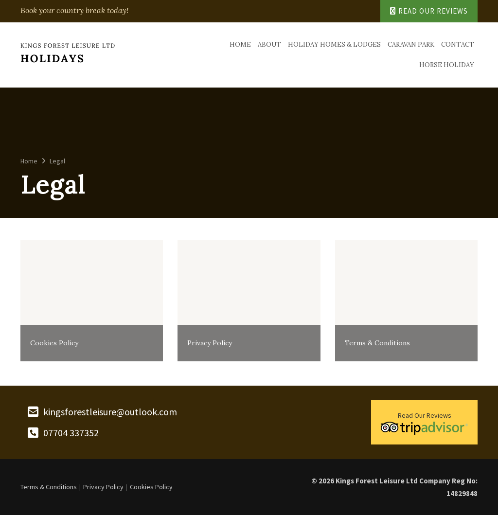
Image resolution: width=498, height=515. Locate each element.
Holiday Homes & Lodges (334, 44)
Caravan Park (411, 44)
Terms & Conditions (48, 486)
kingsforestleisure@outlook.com (110, 412)
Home (240, 44)
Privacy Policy (103, 486)
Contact (457, 44)
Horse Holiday (446, 65)
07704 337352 (71, 432)
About (269, 44)
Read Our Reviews (429, 11)
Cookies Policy (151, 486)
